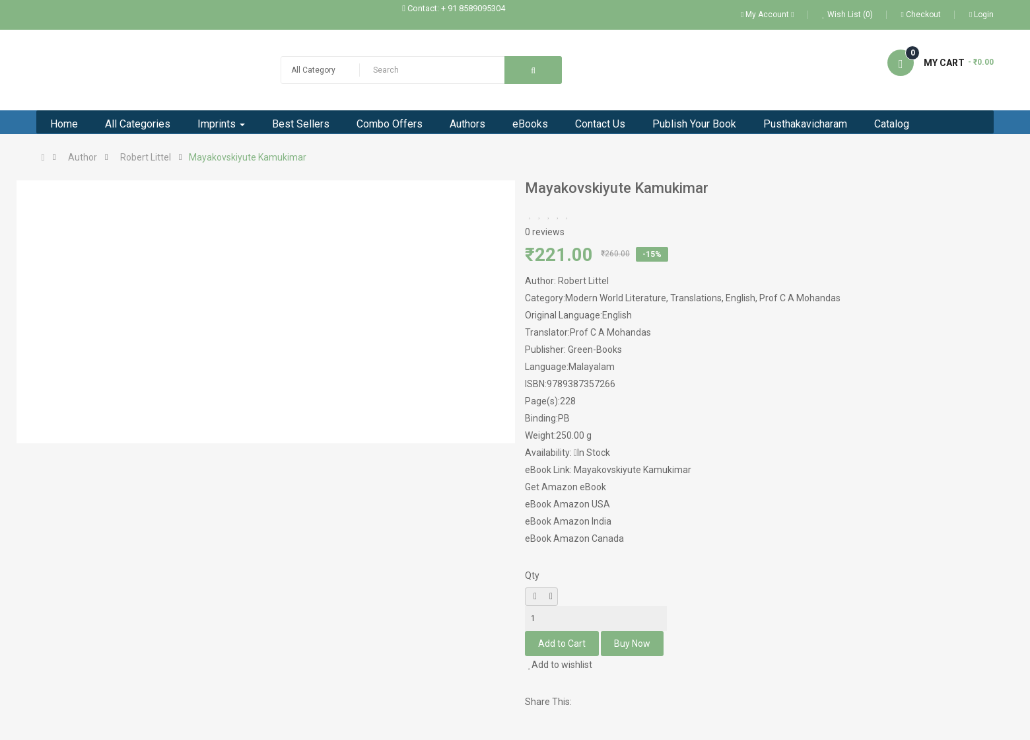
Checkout (921, 14)
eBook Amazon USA (567, 504)
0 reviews (545, 232)
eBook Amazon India (568, 521)
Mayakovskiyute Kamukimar (247, 157)
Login (981, 14)
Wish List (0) (848, 14)
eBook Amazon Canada (574, 538)
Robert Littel (145, 157)
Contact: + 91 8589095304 (456, 8)
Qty (532, 575)
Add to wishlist (560, 664)
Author (82, 157)
